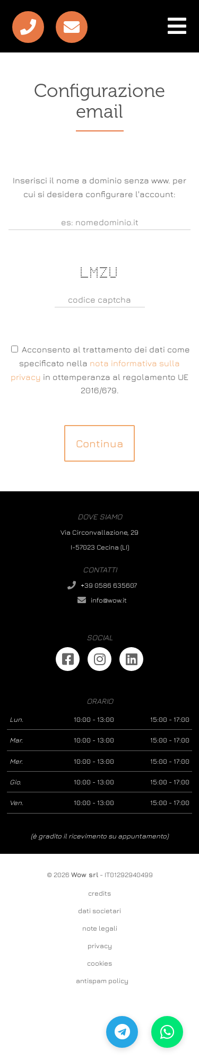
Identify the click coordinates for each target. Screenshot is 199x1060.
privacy (100, 945)
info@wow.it (109, 600)
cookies (99, 963)
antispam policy (102, 980)
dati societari (99, 910)
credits (99, 893)
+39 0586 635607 (109, 585)
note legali (99, 928)
